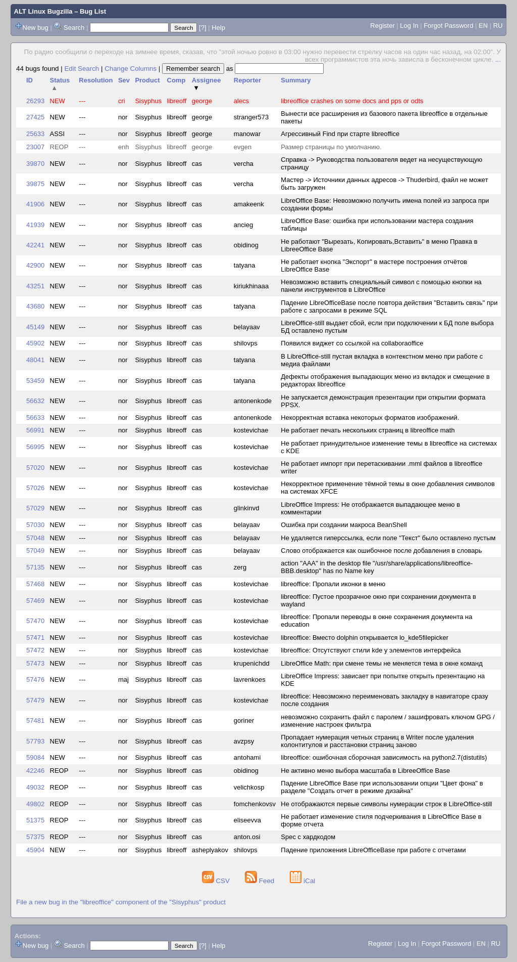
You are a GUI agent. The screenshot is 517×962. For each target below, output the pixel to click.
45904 (35, 850)
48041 (35, 360)
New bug (35, 27)
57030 (35, 525)
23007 (35, 147)
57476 (35, 679)
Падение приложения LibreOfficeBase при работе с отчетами (373, 850)
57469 (35, 600)
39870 (35, 163)
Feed (260, 881)
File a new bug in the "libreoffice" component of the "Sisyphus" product (121, 902)
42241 (35, 245)
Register (382, 25)
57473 (35, 663)
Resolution (96, 80)
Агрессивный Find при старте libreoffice (340, 134)
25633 (35, 134)
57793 (35, 741)
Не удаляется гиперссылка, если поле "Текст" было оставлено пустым (388, 538)
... (498, 59)
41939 (35, 225)
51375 (35, 820)
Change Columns (131, 68)
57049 (35, 550)
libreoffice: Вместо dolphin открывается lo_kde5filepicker (364, 637)
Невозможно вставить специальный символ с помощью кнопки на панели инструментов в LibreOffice (381, 285)
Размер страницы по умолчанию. (331, 147)
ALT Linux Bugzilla (43, 11)
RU (498, 25)
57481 (35, 720)
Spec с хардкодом (308, 837)
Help (218, 27)
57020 (35, 467)
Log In (409, 25)
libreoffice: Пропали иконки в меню (333, 584)
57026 (35, 488)
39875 (35, 184)
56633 (35, 417)
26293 (35, 101)
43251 (35, 286)
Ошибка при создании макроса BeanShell (344, 525)
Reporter (247, 80)
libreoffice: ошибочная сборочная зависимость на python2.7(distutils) (384, 757)
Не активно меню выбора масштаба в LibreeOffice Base (365, 770)
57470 (35, 621)
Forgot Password (448, 25)
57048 (35, 538)
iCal (303, 881)
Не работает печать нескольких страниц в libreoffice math (367, 430)
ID (29, 80)
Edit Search (81, 68)
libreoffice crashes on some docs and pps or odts (352, 101)
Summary (296, 80)
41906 (35, 204)
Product (147, 80)
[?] (202, 27)
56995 (35, 447)
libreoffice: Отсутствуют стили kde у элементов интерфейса (371, 650)
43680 (35, 306)
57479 (35, 700)
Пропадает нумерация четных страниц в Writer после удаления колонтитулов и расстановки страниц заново (377, 741)
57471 (35, 637)
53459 (35, 380)
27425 (35, 117)
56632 (35, 401)
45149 (35, 327)
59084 (35, 757)
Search (74, 27)
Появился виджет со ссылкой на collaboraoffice (352, 343)
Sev (124, 80)
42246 (35, 770)
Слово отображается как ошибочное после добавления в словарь (381, 550)
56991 (35, 430)
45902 (35, 343)
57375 (35, 837)
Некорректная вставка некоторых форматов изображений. (370, 417)
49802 (35, 804)
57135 (35, 567)
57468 (35, 584)
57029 (35, 508)
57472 (35, 650)
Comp (176, 80)
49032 (35, 787)
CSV (217, 881)
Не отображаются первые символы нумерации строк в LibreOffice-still (386, 804)
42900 (35, 265)
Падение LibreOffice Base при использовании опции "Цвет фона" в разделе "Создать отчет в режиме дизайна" (382, 787)
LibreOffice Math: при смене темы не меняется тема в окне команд (382, 663)
